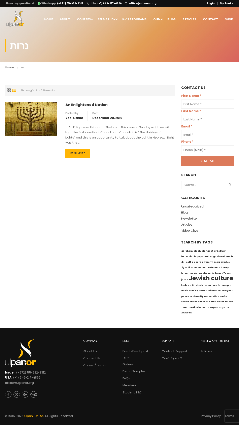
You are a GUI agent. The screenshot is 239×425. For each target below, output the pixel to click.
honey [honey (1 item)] (225, 268)
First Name (191, 97)
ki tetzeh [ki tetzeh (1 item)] (197, 285)
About (65, 19)
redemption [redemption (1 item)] (211, 297)
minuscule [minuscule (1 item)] (214, 291)
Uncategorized (192, 207)
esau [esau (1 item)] (217, 262)
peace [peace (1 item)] (185, 297)
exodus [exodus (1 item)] (225, 262)
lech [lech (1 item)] (214, 285)
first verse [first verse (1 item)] (194, 268)
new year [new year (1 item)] (227, 291)
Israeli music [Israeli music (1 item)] (189, 273)
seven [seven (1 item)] (185, 302)
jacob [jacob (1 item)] (184, 280)
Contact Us (92, 358)
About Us (90, 351)
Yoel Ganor (74, 119)
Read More (78, 155)
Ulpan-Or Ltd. (34, 416)
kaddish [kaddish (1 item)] (186, 285)
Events (135, 354)
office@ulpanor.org (143, 3)
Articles (189, 19)
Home (48, 19)
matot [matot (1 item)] (203, 291)
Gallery (128, 364)
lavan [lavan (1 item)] (207, 285)
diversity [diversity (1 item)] (207, 262)
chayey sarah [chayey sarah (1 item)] (201, 257)
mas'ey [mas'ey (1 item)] (193, 291)
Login (211, 3)
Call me (208, 161)
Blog (171, 19)
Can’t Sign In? (172, 358)
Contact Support (174, 351)
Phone (187, 143)
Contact (210, 19)
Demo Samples (134, 371)
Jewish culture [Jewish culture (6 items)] (211, 279)
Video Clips (189, 231)
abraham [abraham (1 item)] (187, 251)
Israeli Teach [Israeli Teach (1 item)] (223, 273)
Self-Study (106, 19)
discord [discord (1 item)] (196, 262)
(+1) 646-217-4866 (109, 3)
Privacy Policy (211, 416)
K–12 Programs (134, 19)
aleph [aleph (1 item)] (197, 251)
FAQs (126, 378)
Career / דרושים (94, 365)
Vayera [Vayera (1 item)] (214, 308)
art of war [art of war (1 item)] (220, 251)
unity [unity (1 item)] (205, 308)
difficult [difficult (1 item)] (186, 262)
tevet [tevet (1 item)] (220, 302)
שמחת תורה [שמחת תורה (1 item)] (186, 313)
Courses (84, 19)
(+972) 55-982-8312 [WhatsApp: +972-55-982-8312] (70, 3)
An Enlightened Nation (86, 105)
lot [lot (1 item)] (219, 285)
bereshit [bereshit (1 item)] (186, 257)
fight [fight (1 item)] (184, 268)
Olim (157, 19)
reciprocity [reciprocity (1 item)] (196, 297)
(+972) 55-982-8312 (31, 372)
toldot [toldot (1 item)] (229, 302)
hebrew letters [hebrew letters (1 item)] (211, 268)
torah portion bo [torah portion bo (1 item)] (191, 308)
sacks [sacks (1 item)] (223, 297)
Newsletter (189, 219)
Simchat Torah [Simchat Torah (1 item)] (207, 302)
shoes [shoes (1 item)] (193, 302)
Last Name (191, 112)
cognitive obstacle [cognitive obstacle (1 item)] (222, 257)
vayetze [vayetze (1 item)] (224, 308)
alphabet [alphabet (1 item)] (207, 251)
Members (130, 385)
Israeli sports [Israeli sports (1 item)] (206, 273)
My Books (226, 3)
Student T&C (132, 392)
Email (186, 127)
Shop (229, 19)
